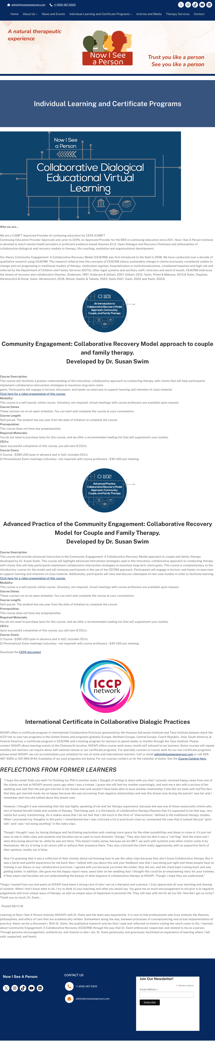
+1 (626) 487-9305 (65, 4)
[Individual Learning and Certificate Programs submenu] (131, 14)
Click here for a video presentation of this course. (33, 394)
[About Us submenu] (37, 14)
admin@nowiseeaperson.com (28, 4)
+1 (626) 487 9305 (86, 986)
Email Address (149, 989)
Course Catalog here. (192, 758)
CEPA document (30, 652)
